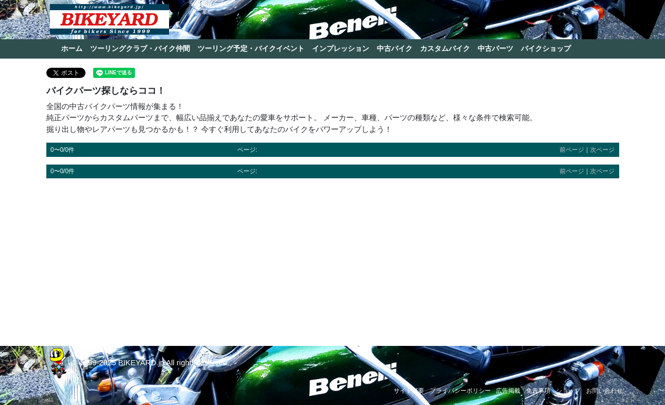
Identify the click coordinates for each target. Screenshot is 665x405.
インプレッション (340, 48)
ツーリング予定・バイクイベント (251, 48)
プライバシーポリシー (460, 390)
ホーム (71, 48)
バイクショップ (546, 48)
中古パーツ (495, 48)
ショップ (568, 390)
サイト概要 (409, 390)
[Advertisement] (332, 257)
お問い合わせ (604, 390)
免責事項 (538, 390)
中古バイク (394, 48)
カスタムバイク (445, 48)
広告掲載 (508, 390)
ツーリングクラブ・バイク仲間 (140, 48)
